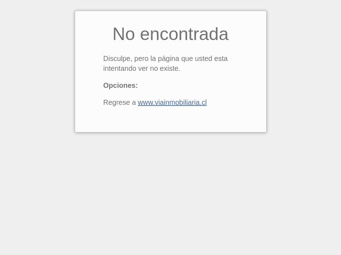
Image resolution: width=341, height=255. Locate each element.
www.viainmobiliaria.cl (172, 102)
